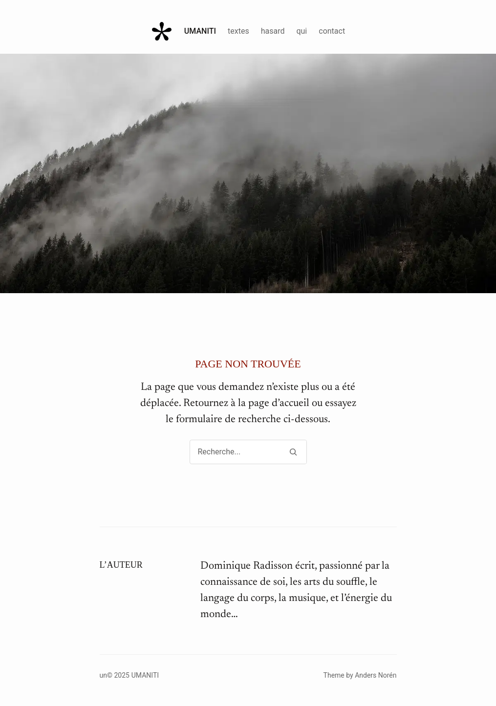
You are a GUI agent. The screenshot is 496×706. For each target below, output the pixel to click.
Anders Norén (375, 675)
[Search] (293, 452)
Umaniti (200, 31)
